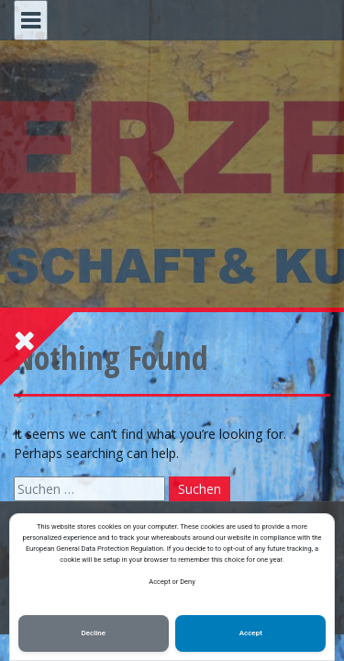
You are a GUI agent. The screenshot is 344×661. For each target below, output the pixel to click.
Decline (94, 633)
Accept (250, 633)
